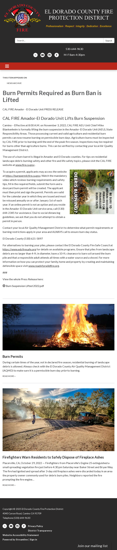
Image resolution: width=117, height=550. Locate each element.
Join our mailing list (92, 546)
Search (108, 40)
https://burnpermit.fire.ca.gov (22, 175)
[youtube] (42, 56)
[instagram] (49, 56)
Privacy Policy (35, 526)
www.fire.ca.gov (25, 164)
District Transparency (40, 530)
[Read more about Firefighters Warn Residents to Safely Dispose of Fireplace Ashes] (58, 437)
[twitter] (35, 56)
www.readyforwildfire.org (43, 265)
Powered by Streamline (15, 539)
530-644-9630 (74, 48)
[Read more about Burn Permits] (58, 341)
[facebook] (56, 56)
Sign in (33, 539)
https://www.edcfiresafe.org (19, 249)
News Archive (14, 83)
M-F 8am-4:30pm (74, 54)
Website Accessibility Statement (21, 535)
